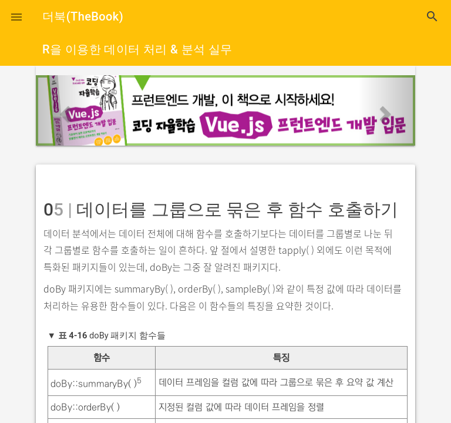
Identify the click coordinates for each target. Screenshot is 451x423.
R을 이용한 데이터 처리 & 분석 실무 (137, 49)
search (432, 16)
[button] (16, 16)
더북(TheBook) (82, 16)
